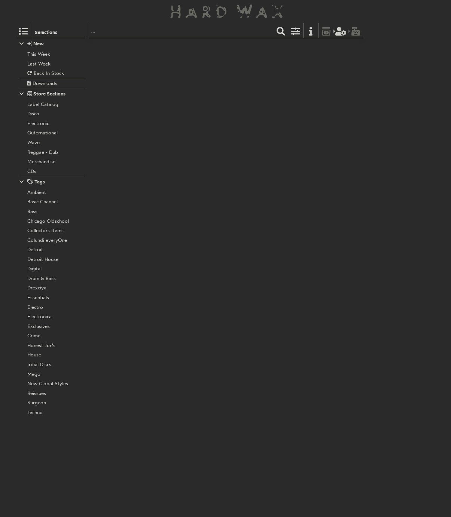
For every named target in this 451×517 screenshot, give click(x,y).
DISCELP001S (228, 398)
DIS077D (223, 447)
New (31, 43)
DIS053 (221, 145)
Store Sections (42, 93)
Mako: (173, 55)
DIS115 (220, 244)
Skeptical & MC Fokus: (191, 153)
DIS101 (220, 96)
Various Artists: (183, 456)
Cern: (172, 406)
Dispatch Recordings (188, 47)
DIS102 (221, 293)
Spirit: (173, 203)
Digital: (174, 357)
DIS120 (221, 47)
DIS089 (222, 349)
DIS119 (221, 194)
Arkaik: (174, 252)
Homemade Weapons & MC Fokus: (204, 301)
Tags (32, 181)
